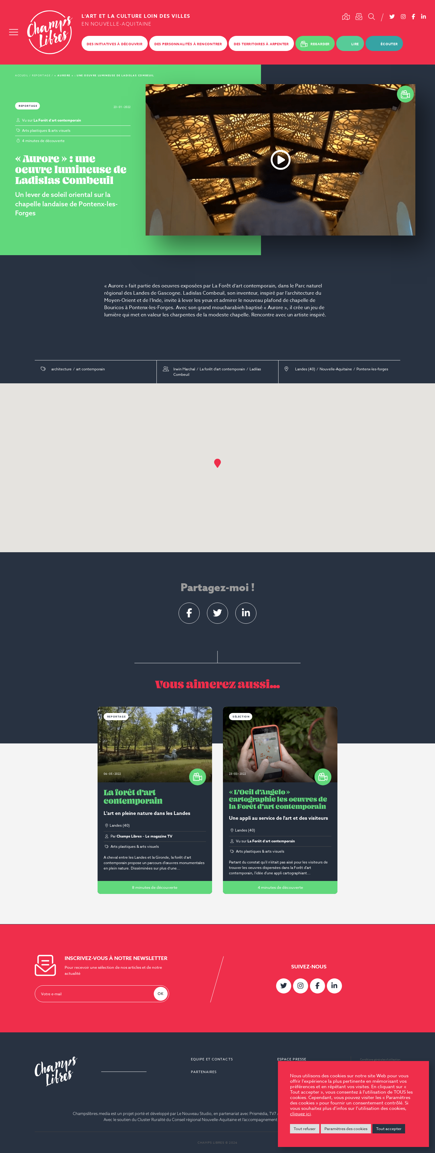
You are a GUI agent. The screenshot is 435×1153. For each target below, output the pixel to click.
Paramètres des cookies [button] (345, 1128)
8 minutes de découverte (154, 887)
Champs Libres (49, 32)
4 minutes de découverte (280, 887)
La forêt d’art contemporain (133, 796)
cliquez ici (300, 1114)
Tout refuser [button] (305, 1128)
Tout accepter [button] (388, 1128)
